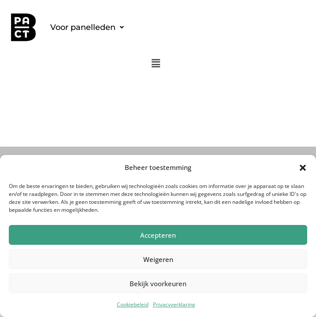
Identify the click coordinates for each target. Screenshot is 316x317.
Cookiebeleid (133, 304)
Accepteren (158, 235)
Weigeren (158, 259)
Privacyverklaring (174, 304)
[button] (302, 167)
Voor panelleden (87, 27)
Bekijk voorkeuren (158, 283)
